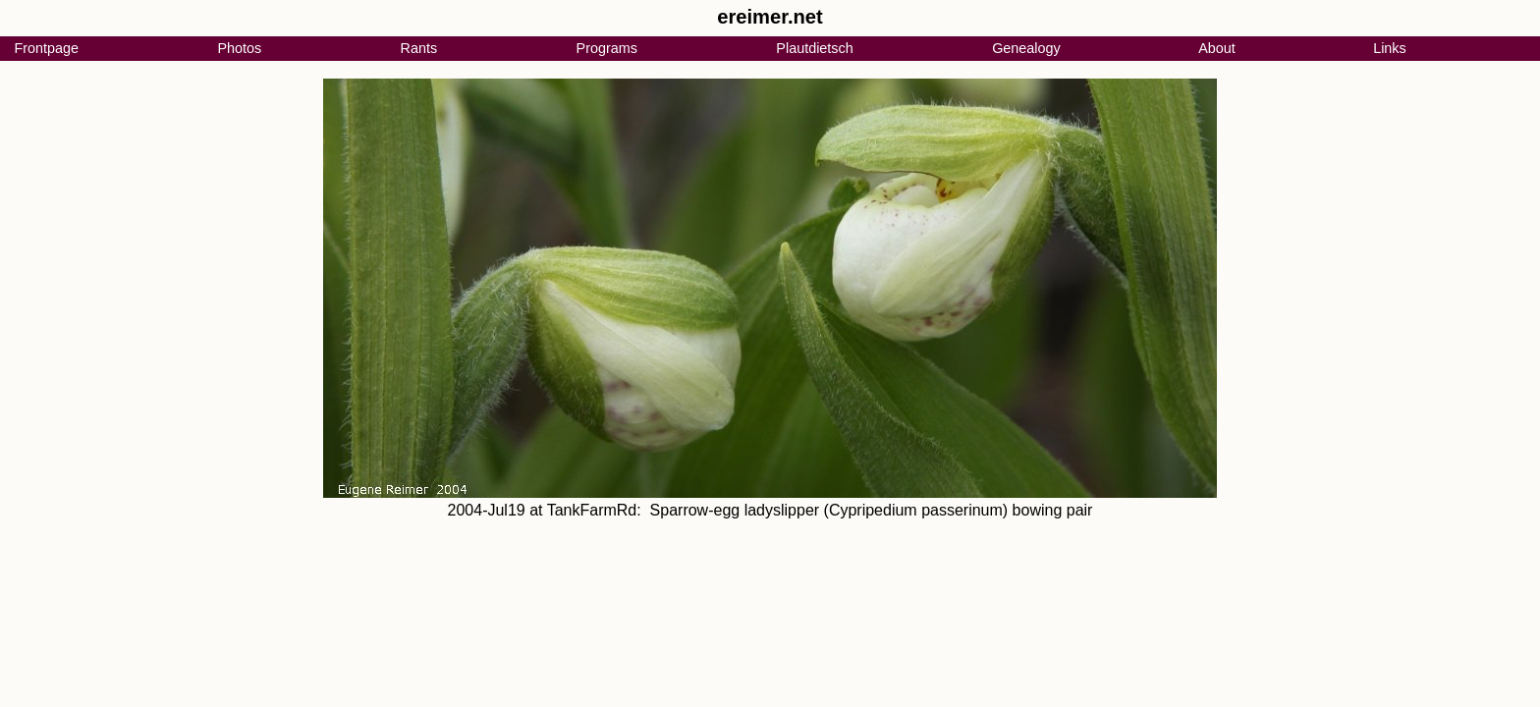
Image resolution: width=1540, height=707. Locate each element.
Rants (419, 48)
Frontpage (46, 48)
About (1217, 48)
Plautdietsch (814, 48)
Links (1389, 48)
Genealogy (1026, 48)
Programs (607, 48)
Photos (239, 48)
